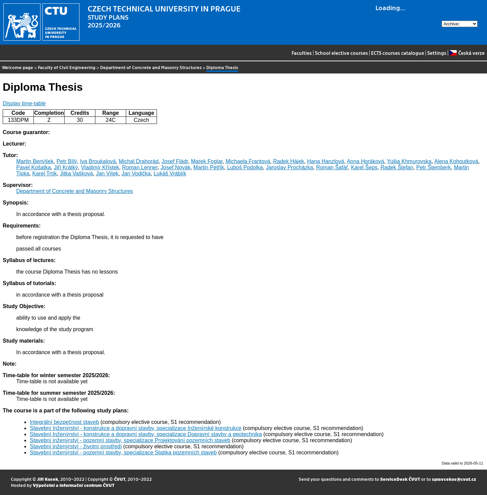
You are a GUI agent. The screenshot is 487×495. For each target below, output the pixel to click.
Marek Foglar (207, 161)
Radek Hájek (288, 161)
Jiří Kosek (47, 478)
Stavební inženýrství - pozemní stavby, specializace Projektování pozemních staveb (130, 440)
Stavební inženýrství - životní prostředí (76, 446)
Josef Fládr (175, 161)
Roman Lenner (140, 167)
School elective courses (341, 53)
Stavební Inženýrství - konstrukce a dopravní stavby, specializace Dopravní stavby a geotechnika (146, 434)
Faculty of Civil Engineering (66, 67)
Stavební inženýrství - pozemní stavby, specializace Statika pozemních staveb (123, 452)
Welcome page (17, 67)
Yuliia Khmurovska (409, 161)
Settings (436, 53)
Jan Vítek (107, 173)
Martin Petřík (208, 167)
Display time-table (24, 103)
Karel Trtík (44, 173)
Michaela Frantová (248, 161)
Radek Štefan (396, 167)
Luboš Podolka (245, 167)
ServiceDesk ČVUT (400, 478)
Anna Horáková (365, 161)
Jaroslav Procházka (289, 167)
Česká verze (466, 53)
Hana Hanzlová (325, 161)
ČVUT (119, 478)
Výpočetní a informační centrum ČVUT (73, 485)
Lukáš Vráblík (170, 173)
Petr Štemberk (433, 167)
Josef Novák (175, 167)
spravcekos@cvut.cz (454, 478)
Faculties (302, 53)
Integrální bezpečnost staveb (64, 422)
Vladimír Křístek (100, 167)
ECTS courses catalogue (397, 53)
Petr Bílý (66, 161)
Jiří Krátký (66, 167)
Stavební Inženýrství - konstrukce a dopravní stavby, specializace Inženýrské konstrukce (135, 428)
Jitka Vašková (76, 173)
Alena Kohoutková (456, 161)
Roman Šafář (332, 167)
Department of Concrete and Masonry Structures (151, 67)
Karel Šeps (364, 167)
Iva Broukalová (98, 161)
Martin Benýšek (34, 161)
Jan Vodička (135, 173)
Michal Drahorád (138, 161)
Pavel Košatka (33, 167)
